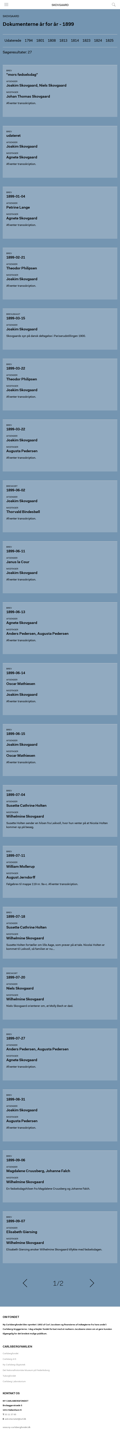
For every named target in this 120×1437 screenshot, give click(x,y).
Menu (6, 4)
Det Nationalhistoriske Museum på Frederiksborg (26, 1370)
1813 (63, 41)
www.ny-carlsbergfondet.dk (16, 1427)
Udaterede (13, 41)
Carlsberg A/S (9, 1359)
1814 (75, 41)
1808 (52, 41)
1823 (86, 41)
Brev (9, 71)
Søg (113, 4)
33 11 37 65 (10, 1415)
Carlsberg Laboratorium (14, 1382)
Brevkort (12, 486)
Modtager (12, 92)
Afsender (12, 81)
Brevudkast (13, 314)
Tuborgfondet (9, 1376)
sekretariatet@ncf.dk (15, 1419)
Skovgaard (60, 5)
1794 (29, 41)
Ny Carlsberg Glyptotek (14, 1365)
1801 (40, 41)
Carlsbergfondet (10, 1354)
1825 (110, 41)
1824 (98, 41)
